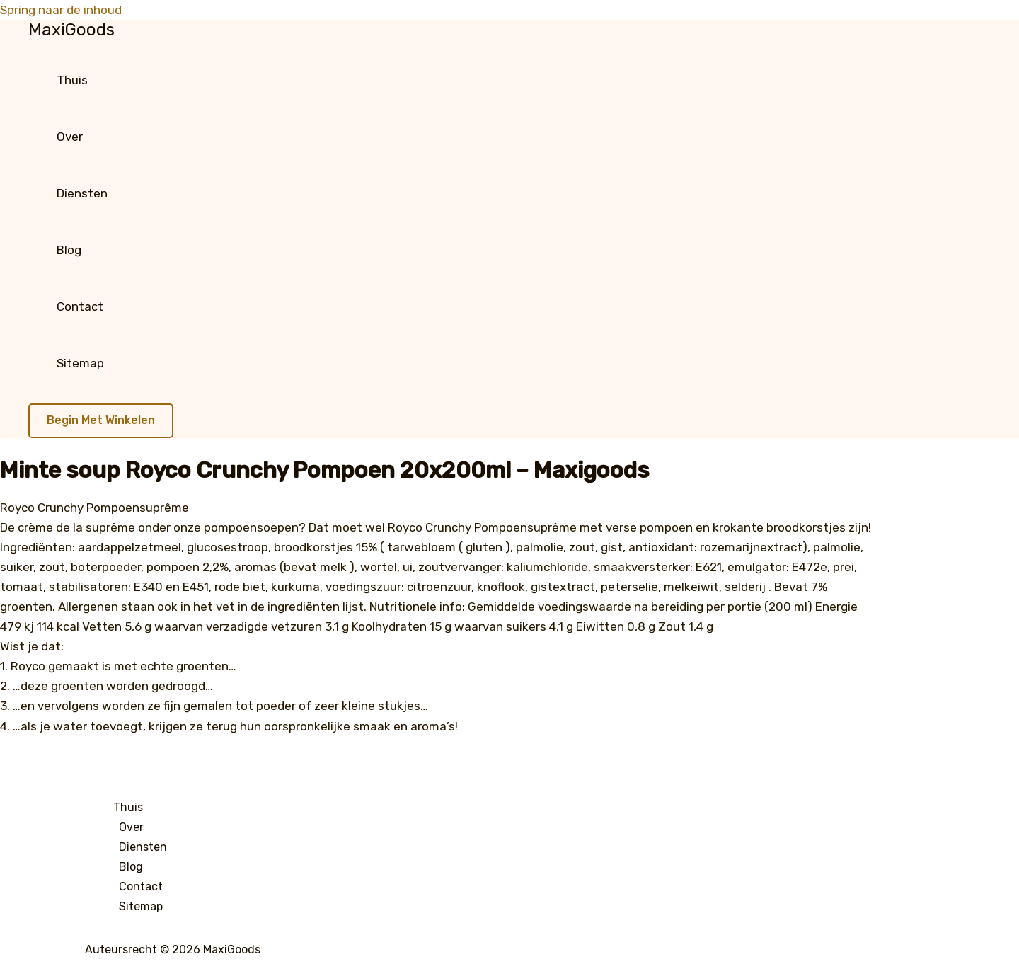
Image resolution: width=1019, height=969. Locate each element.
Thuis (72, 80)
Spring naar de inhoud (61, 10)
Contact (80, 306)
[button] (100, 420)
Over (70, 137)
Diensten (82, 193)
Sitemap (80, 363)
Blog (69, 250)
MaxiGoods (71, 30)
